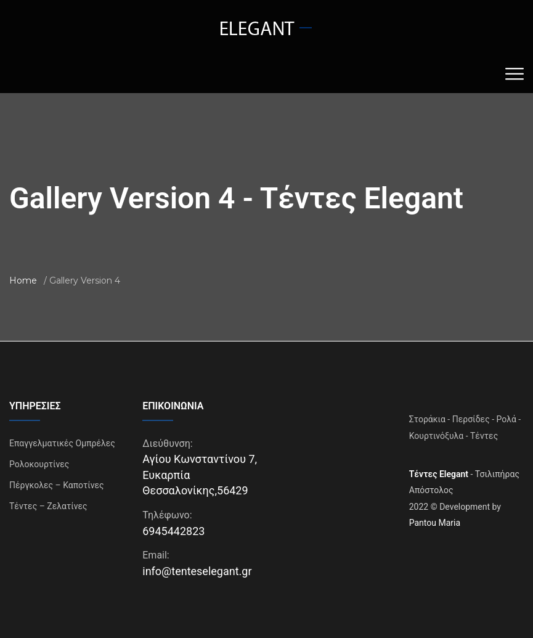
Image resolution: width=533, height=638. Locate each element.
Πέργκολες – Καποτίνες (56, 485)
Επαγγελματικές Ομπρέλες (62, 443)
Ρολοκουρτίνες (39, 464)
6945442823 (173, 531)
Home (23, 280)
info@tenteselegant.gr (196, 571)
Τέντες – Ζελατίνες (48, 506)
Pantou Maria (434, 523)
